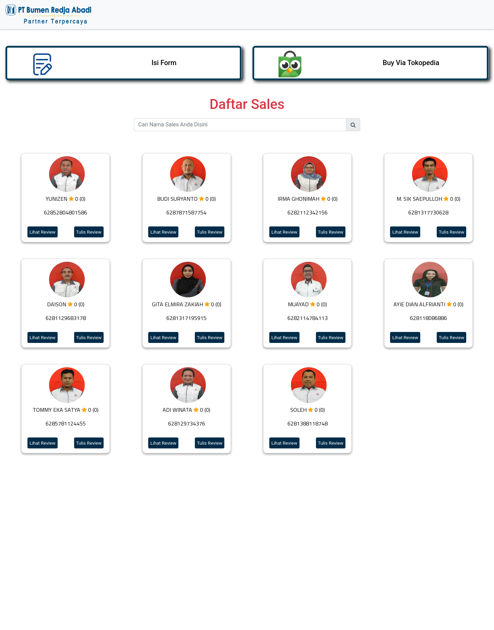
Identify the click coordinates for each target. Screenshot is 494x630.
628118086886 (428, 318)
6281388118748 (307, 423)
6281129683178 (66, 318)
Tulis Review (89, 232)
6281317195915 (186, 318)
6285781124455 (66, 423)
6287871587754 (186, 212)
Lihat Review (43, 232)
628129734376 (186, 423)
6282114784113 (307, 318)
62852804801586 (65, 212)
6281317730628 (428, 212)
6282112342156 (307, 212)
